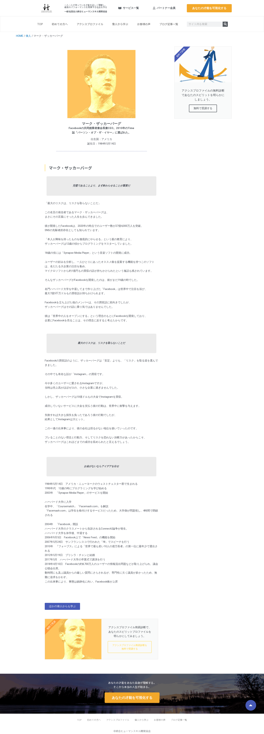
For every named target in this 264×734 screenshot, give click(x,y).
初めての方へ (60, 24)
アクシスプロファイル (90, 24)
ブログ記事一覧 (168, 24)
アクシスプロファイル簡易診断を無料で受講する (129, 647)
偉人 (28, 35)
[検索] (225, 24)
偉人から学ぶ (120, 24)
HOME (19, 35)
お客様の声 (143, 24)
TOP (40, 24)
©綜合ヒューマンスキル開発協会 (132, 731)
